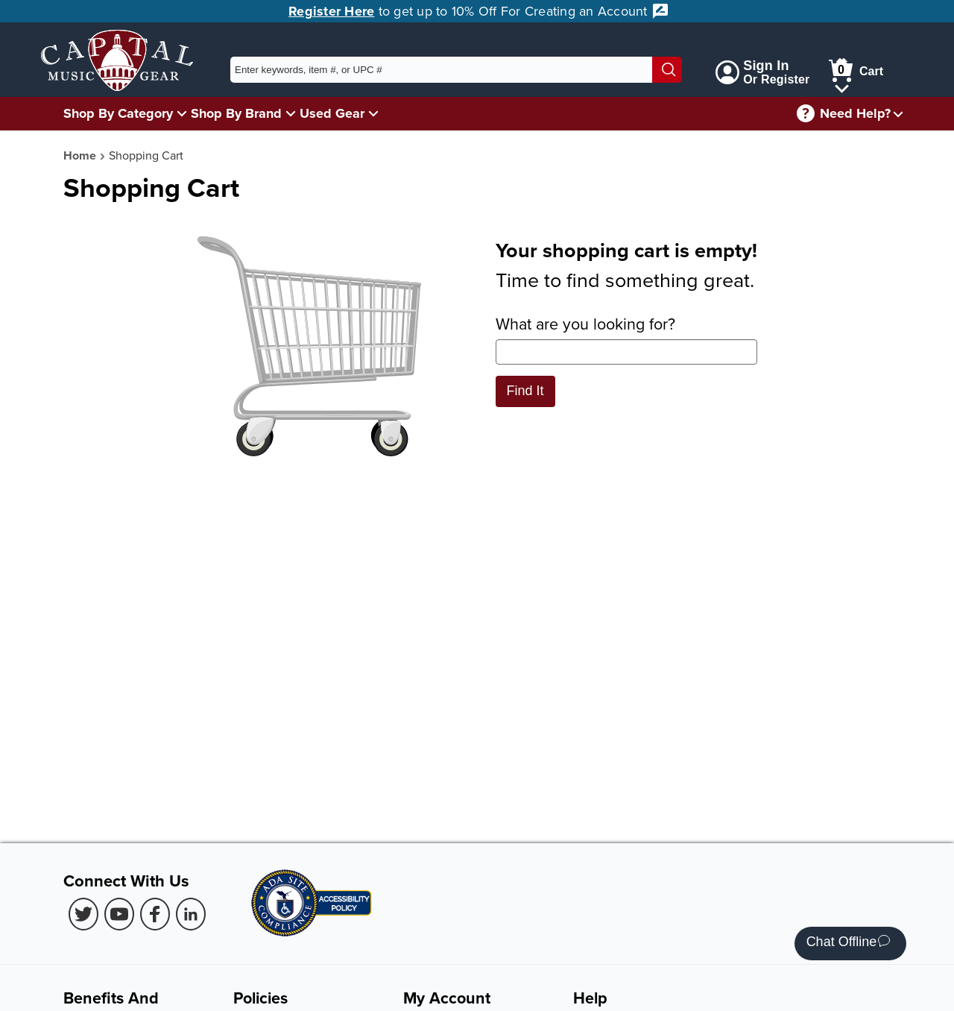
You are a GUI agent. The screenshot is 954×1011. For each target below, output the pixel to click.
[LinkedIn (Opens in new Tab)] (191, 914)
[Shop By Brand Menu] (291, 113)
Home (79, 155)
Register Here (331, 11)
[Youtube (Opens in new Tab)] (119, 914)
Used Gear (332, 113)
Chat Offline (848, 943)
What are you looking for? (626, 338)
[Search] (667, 70)
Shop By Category (118, 113)
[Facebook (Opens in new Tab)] (155, 914)
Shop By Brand (236, 113)
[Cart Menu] (842, 86)
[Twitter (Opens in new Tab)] (83, 914)
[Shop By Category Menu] (182, 113)
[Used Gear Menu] (373, 113)
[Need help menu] (898, 114)
